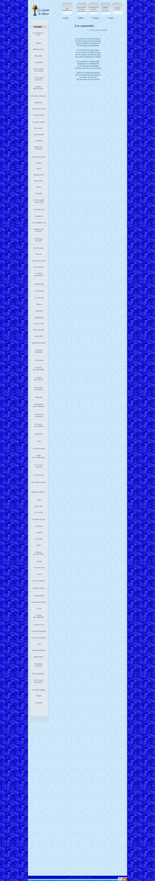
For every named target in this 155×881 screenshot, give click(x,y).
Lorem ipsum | (83, 877)
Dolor (89, 877)
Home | (72, 877)
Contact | (76, 877)
